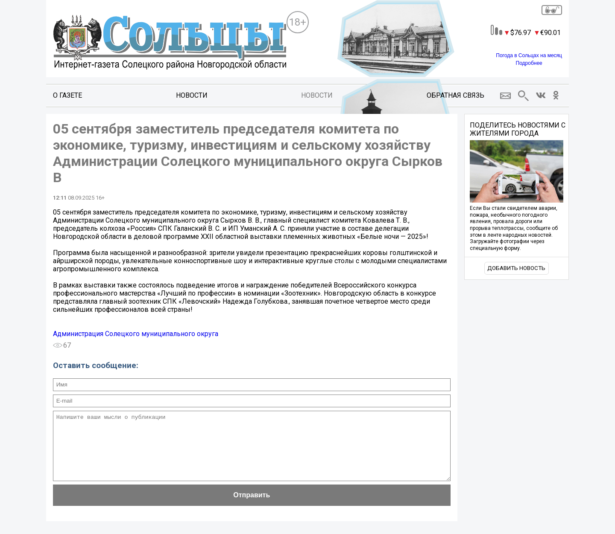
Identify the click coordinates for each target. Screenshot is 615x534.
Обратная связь (455, 95)
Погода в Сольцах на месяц (529, 55)
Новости (192, 95)
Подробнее (529, 63)
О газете (67, 95)
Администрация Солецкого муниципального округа (135, 334)
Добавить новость (516, 268)
